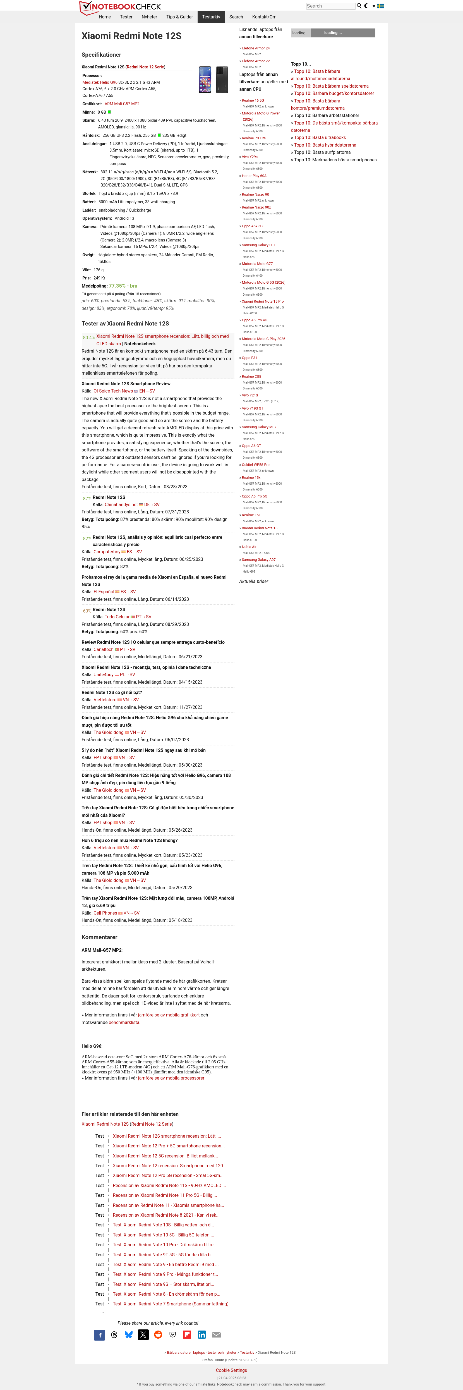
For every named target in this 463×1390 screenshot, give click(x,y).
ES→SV (134, 551)
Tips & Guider (179, 17)
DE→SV (152, 504)
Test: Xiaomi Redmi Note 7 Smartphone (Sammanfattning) (171, 1304)
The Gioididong (108, 732)
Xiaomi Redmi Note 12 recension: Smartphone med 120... (170, 1165)
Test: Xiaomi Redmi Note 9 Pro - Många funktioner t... (165, 1274)
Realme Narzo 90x (256, 207)
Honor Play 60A (254, 176)
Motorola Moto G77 (257, 264)
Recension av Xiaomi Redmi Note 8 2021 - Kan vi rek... (166, 1215)
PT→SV (143, 616)
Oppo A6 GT (251, 446)
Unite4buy (104, 674)
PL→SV (127, 674)
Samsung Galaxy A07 (259, 560)
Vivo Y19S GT (252, 408)
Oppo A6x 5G (252, 226)
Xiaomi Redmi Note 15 (259, 528)
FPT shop (103, 757)
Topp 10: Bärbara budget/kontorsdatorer (334, 93)
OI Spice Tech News (113, 391)
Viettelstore (105, 699)
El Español (104, 591)
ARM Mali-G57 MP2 (122, 104)
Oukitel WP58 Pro (256, 465)
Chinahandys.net (121, 504)
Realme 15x (251, 477)
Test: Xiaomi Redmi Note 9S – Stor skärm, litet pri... (163, 1284)
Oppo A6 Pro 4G (254, 320)
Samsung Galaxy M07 (259, 427)
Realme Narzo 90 (255, 194)
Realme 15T (251, 515)
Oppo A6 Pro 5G (254, 496)
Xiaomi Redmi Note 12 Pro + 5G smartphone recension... (169, 1146)
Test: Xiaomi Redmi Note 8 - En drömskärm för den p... (166, 1294)
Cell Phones (105, 913)
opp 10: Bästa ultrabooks (321, 137)
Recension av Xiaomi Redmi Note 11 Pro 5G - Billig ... (165, 1195)
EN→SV (147, 391)
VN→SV (131, 699)
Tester (126, 17)
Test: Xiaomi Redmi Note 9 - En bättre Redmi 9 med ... (166, 1264)
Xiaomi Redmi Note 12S (105, 1124)
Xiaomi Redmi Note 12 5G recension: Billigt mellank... (165, 1156)
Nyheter (149, 17)
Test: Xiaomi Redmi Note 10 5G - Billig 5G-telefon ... (163, 1235)
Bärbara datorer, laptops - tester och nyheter (201, 1352)
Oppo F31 (249, 358)
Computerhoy (107, 551)
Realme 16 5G (253, 100)
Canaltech (104, 649)
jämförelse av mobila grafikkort (169, 1015)
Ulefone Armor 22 (256, 61)
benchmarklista (124, 1022)
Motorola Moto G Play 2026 (264, 339)
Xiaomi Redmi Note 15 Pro (263, 301)
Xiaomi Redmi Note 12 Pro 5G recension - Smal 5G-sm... (168, 1175)
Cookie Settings (231, 1370)
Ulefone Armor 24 (256, 48)
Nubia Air (249, 547)
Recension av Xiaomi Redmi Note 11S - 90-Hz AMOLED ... (169, 1185)
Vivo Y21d (250, 395)
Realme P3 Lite (254, 138)
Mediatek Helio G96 (100, 82)
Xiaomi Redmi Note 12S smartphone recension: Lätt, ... (167, 1136)
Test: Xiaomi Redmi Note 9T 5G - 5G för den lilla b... (163, 1254)
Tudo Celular (117, 616)
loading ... (301, 33)
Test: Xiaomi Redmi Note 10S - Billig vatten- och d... (163, 1225)
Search (236, 17)
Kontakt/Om (264, 17)
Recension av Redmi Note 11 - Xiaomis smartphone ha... (168, 1205)
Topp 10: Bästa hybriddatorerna (325, 145)
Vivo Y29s (250, 157)
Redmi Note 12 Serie (145, 67)
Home (105, 17)
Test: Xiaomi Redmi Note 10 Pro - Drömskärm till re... (165, 1244)
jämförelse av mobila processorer (171, 1078)
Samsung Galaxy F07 (258, 245)
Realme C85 (251, 376)
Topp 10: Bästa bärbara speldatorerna (331, 86)
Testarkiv (211, 17)
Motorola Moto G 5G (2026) (264, 282)
